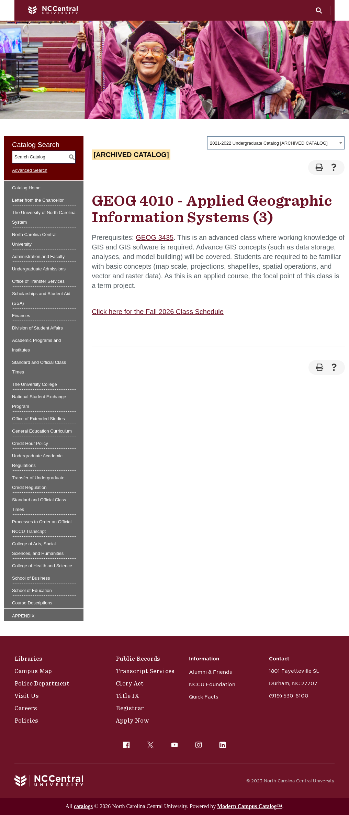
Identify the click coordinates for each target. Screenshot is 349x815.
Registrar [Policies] (130, 708)
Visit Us (26, 696)
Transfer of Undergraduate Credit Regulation (38, 482)
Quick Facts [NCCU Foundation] (203, 697)
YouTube (173, 743)
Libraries (28, 659)
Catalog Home (26, 187)
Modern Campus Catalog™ (249, 806)
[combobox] (276, 142)
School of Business (31, 578)
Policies (26, 720)
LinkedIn (221, 743)
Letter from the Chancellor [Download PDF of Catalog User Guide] (38, 200)
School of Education (32, 590)
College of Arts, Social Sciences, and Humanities (38, 548)
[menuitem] (126, 745)
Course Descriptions (32, 602)
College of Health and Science (42, 565)
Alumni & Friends (210, 672)
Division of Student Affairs (37, 328)
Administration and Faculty (38, 256)
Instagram (197, 743)
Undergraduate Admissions (39, 268)
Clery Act (130, 683)
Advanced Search (29, 170)
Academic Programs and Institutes (36, 345)
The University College (34, 384)
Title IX (127, 696)
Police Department (41, 683)
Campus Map (33, 671)
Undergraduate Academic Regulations (37, 460)
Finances (21, 315)
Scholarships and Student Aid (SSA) (41, 298)
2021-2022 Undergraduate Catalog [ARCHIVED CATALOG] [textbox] (269, 143)
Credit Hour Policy (30, 443)
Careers (25, 708)
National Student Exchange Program (39, 401)
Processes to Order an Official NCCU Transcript (41, 526)
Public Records (138, 659)
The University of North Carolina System (44, 217)
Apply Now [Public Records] (132, 720)
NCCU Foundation (212, 684)
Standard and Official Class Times (39, 367)
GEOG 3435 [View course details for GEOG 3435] (154, 237)
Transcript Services (145, 671)
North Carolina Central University (34, 239)
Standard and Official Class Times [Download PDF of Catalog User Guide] (39, 504)
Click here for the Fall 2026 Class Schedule (158, 311)
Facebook (125, 743)
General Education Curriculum (42, 431)
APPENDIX (23, 615)
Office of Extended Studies (38, 418)
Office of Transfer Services (38, 281)
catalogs (83, 806)
